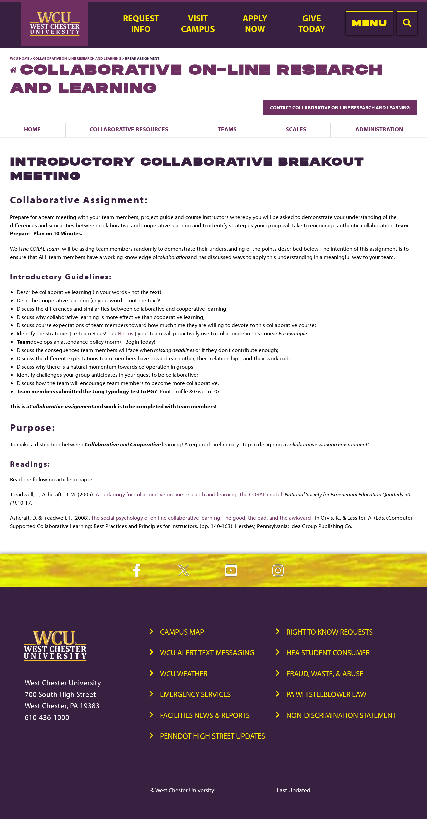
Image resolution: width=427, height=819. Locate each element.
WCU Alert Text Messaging (207, 652)
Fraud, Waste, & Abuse (324, 673)
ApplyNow (255, 23)
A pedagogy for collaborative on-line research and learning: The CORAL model (189, 494)
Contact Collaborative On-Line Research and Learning (340, 107)
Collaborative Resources (129, 129)
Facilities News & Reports (205, 715)
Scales (296, 129)
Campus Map (182, 632)
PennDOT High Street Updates (212, 736)
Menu (369, 23)
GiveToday (311, 23)
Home (32, 129)
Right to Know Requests (329, 632)
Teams (227, 129)
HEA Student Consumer (328, 652)
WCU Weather (183, 673)
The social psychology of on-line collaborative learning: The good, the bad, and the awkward (201, 517)
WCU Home (19, 58)
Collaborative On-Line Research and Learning (77, 58)
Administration (379, 129)
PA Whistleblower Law (326, 694)
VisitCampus (198, 23)
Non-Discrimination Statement (341, 715)
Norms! (126, 333)
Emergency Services (195, 694)
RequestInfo (141, 23)
